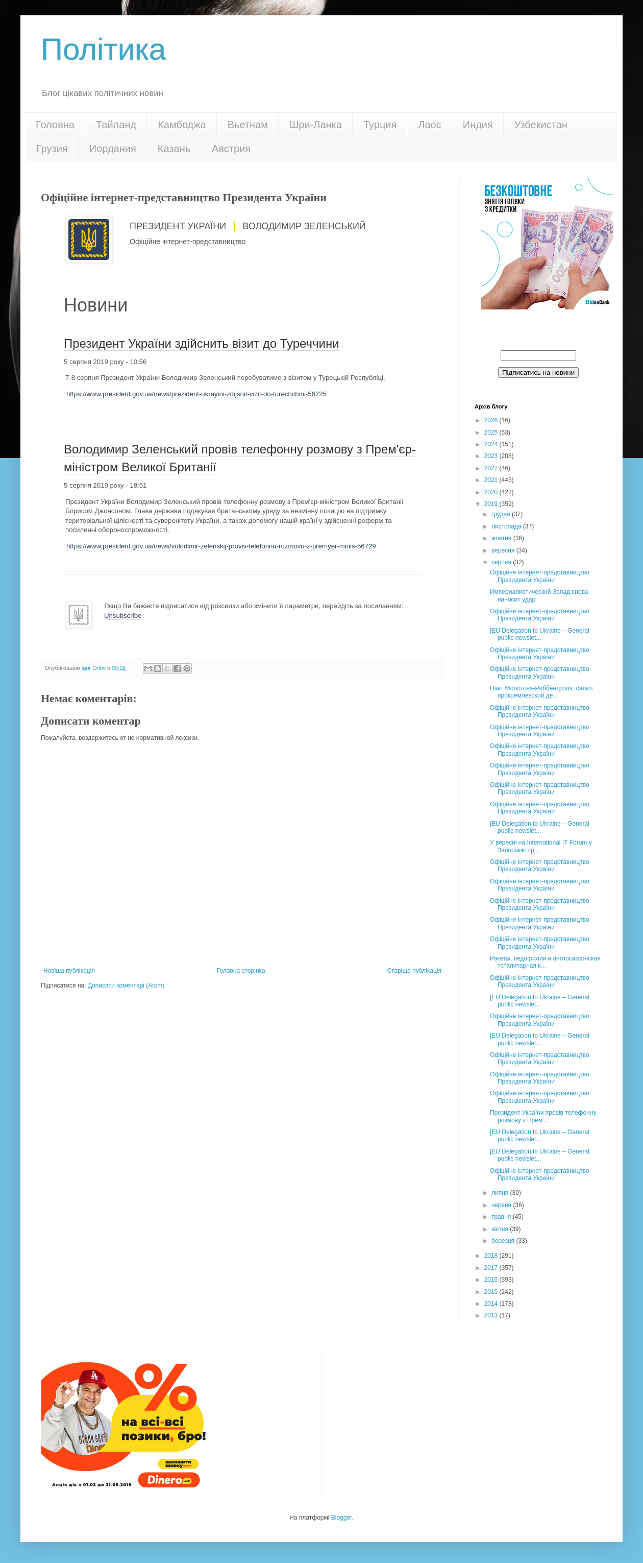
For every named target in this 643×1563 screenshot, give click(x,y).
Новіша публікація (69, 970)
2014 (492, 1303)
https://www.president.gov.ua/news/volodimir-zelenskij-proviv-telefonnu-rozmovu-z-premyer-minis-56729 (221, 546)
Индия (478, 124)
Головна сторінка (241, 970)
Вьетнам (248, 124)
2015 (492, 1291)
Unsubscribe (122, 615)
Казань (174, 148)
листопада (507, 526)
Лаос (429, 124)
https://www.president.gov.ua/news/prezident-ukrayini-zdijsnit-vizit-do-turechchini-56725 (196, 394)
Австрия (231, 148)
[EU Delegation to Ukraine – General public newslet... (539, 634)
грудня (501, 514)
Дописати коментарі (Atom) (126, 985)
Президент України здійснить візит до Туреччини (201, 343)
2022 (492, 468)
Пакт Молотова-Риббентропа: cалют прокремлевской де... (541, 692)
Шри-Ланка (315, 124)
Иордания (112, 148)
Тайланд (116, 124)
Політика (103, 49)
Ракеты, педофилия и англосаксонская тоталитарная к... (545, 962)
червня (502, 1205)
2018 (492, 1255)
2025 (492, 432)
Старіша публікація (414, 970)
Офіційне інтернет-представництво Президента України (539, 576)
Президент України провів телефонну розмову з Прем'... (543, 1116)
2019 (492, 504)
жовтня (502, 538)
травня (502, 1216)
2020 (492, 492)
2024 (492, 444)
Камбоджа (182, 124)
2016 (492, 1279)
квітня (500, 1229)
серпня (502, 562)
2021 (492, 480)
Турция (380, 124)
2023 (492, 456)
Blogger (341, 1517)
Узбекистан (540, 124)
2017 (492, 1267)
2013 (492, 1315)
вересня (503, 550)
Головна (55, 124)
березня (503, 1240)
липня (500, 1192)
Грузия (52, 148)
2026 (492, 420)
